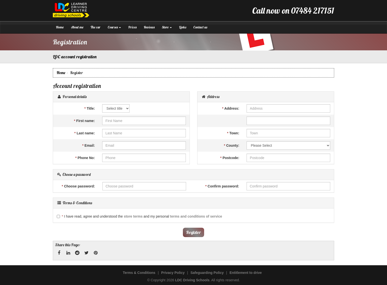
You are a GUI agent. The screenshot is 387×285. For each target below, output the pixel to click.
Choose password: (78, 186)
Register (193, 232)
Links (182, 27)
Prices (132, 27)
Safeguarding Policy (207, 273)
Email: (88, 145)
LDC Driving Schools (192, 280)
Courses (114, 27)
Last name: (84, 133)
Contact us (200, 27)
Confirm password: (222, 186)
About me (77, 27)
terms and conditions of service (196, 216)
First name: (84, 121)
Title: (89, 108)
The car (95, 27)
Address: (230, 108)
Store (167, 27)
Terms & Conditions (139, 273)
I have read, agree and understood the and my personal (139, 216)
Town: (233, 133)
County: (231, 145)
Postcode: (229, 158)
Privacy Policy (173, 273)
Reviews (149, 27)
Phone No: (85, 158)
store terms (133, 216)
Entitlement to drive (246, 273)
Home (60, 27)
